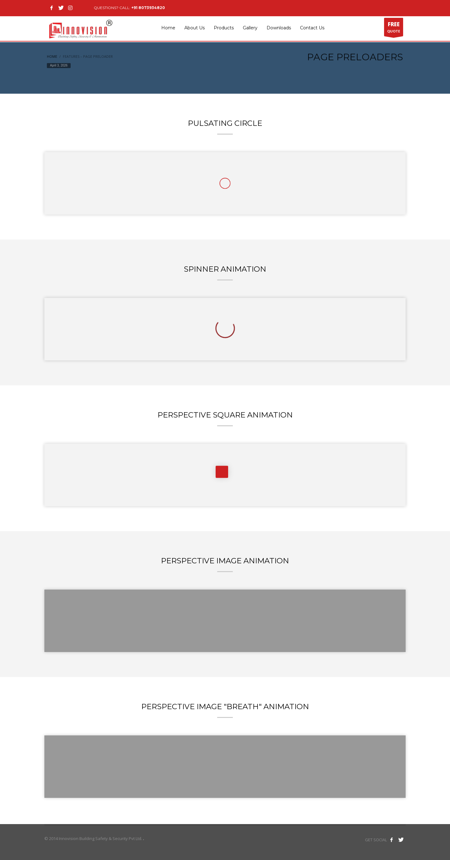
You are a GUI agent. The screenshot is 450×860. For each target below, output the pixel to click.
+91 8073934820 (148, 7)
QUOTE (393, 28)
